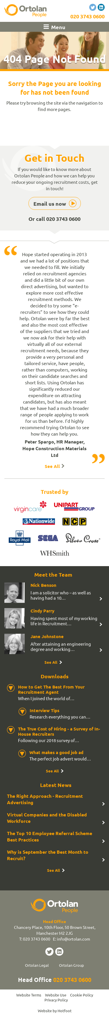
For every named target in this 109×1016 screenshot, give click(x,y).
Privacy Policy (56, 999)
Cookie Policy (81, 994)
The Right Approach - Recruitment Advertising (45, 799)
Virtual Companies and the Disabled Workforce (47, 817)
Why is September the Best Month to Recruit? (47, 855)
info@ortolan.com (73, 938)
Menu (58, 27)
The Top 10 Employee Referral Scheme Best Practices (49, 836)
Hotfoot (65, 1010)
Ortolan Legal (37, 965)
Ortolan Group (71, 965)
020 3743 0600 (87, 16)
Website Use (55, 994)
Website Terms (28, 994)
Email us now (49, 203)
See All (52, 466)
